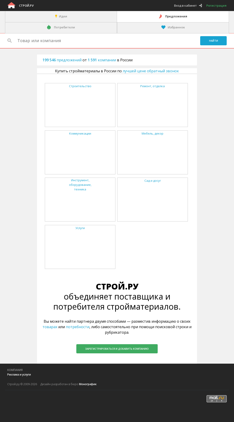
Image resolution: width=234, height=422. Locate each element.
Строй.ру (26, 5)
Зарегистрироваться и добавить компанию (117, 348)
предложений (62, 59)
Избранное (176, 27)
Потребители (64, 27)
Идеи (63, 16)
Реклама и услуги (19, 374)
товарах (50, 326)
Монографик (88, 384)
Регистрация (216, 5)
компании (102, 59)
